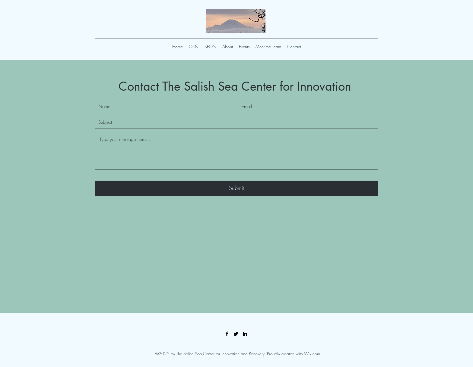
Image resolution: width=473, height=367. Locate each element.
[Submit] (236, 188)
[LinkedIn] (245, 334)
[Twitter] (236, 334)
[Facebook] (227, 334)
